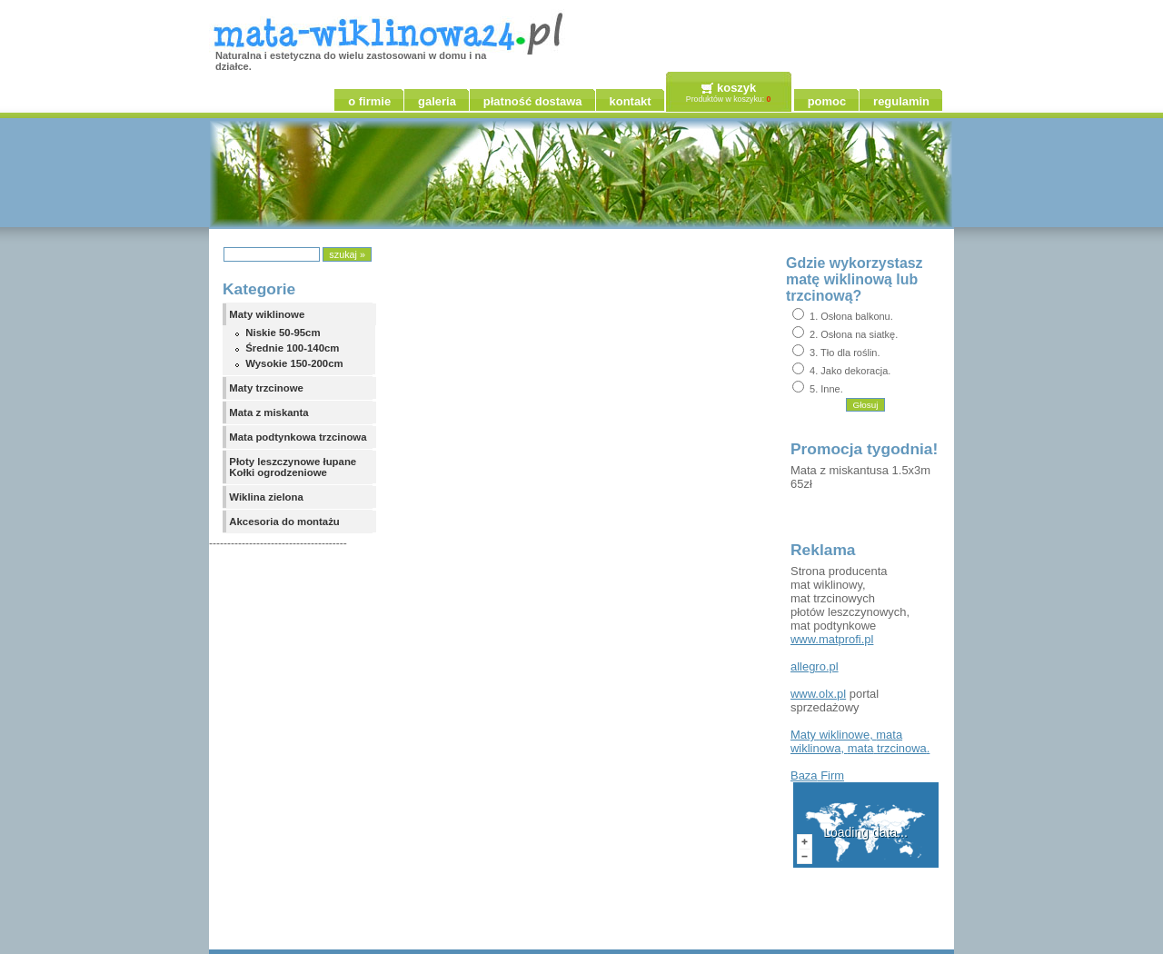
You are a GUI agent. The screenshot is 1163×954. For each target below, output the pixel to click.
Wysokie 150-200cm (294, 363)
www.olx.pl (818, 694)
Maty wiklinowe (266, 314)
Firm (817, 775)
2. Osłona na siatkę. (854, 334)
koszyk (736, 87)
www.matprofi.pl (831, 639)
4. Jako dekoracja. (850, 370)
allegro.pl (814, 666)
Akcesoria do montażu (284, 521)
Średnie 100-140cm (292, 348)
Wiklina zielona (266, 497)
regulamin (901, 101)
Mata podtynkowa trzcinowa (297, 437)
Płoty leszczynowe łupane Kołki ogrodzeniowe (292, 467)
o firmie (369, 101)
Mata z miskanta (268, 412)
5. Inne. (826, 388)
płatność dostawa (532, 101)
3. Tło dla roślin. (845, 352)
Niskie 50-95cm (282, 332)
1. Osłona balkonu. (851, 316)
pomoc (827, 101)
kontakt (630, 101)
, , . (859, 741)
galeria (437, 101)
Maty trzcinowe (266, 388)
